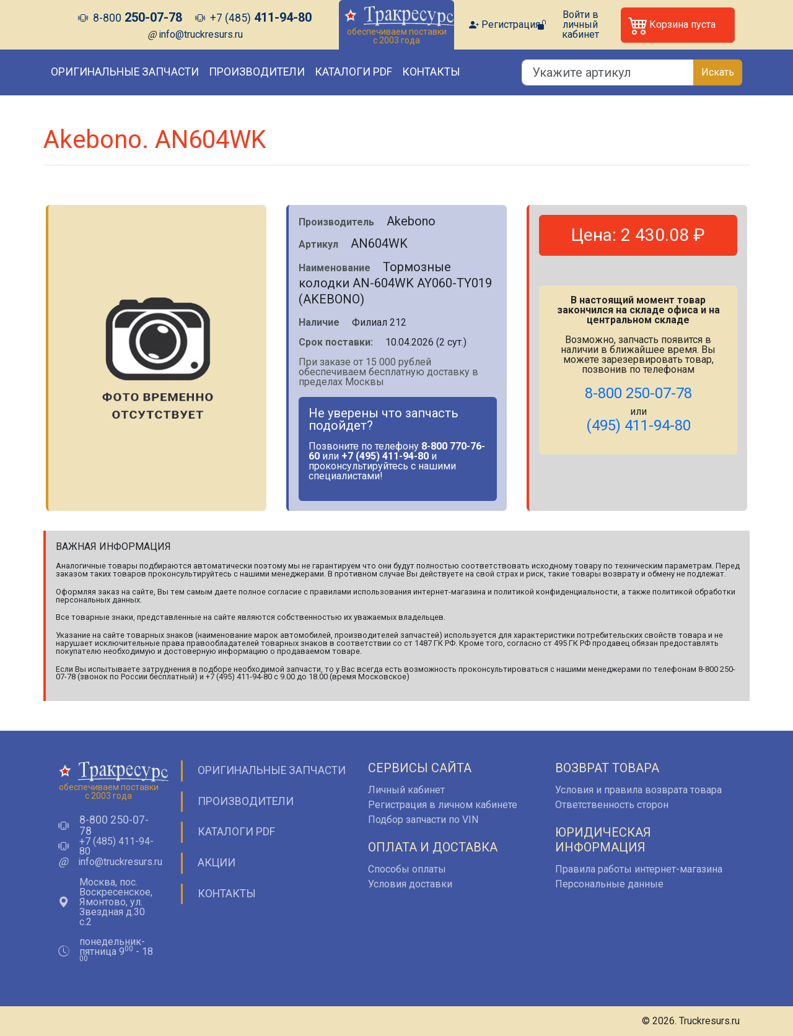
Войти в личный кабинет (580, 25)
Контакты (431, 72)
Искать (717, 72)
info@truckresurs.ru (201, 34)
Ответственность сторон (611, 805)
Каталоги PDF (353, 72)
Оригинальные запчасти (125, 72)
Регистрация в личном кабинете (442, 805)
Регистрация (510, 25)
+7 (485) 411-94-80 (116, 846)
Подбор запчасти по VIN (423, 819)
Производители (257, 72)
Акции (216, 862)
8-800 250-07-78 (114, 826)
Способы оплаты (407, 869)
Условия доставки (410, 884)
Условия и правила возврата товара (638, 790)
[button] (678, 25)
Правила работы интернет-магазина (638, 869)
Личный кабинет (406, 790)
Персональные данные (609, 884)
